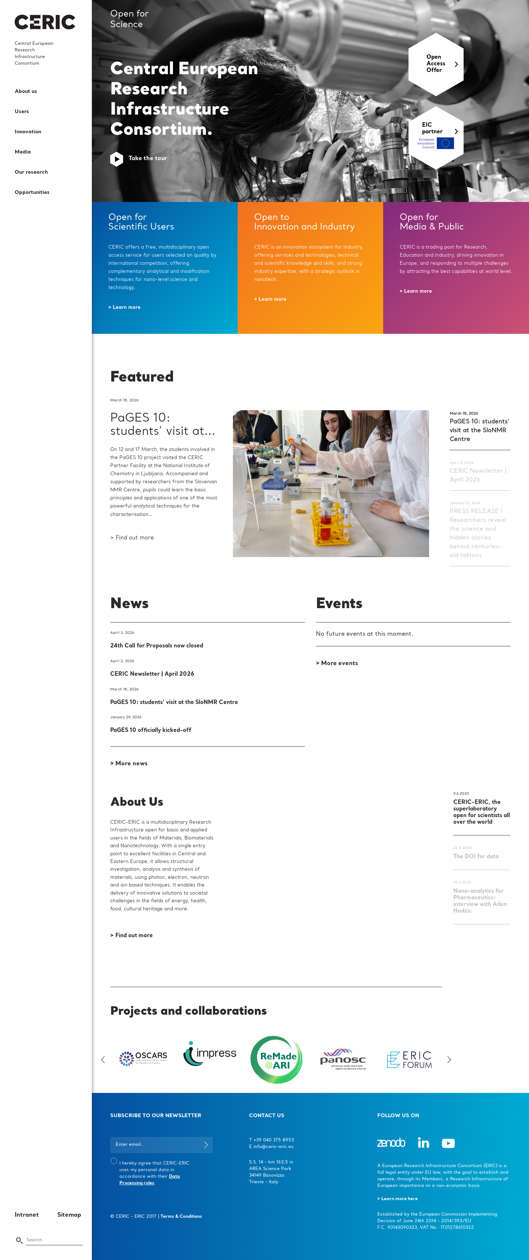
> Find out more (132, 538)
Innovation (28, 131)
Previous (104, 1059)
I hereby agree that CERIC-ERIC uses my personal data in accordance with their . (154, 1173)
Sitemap (69, 1215)
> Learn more (124, 307)
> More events (337, 664)
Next (447, 1059)
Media (23, 152)
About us (26, 91)
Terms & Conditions (181, 1216)
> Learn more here (397, 1199)
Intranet (27, 1215)
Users (22, 111)
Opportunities (32, 192)
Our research (31, 172)
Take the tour (148, 159)
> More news (129, 764)
